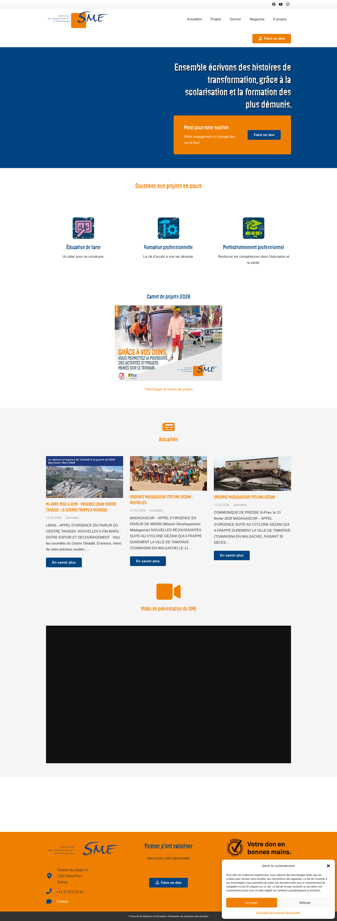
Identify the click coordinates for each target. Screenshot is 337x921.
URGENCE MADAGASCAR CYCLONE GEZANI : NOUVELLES (161, 499)
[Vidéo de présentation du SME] (168, 591)
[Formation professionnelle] (168, 229)
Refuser (305, 902)
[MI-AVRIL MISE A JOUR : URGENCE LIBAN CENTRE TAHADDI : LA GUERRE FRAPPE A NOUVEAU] (84, 477)
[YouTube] (280, 4)
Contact (62, 901)
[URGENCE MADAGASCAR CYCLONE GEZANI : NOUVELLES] (168, 473)
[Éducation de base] (83, 229)
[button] (328, 866)
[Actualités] (168, 427)
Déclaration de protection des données (278, 912)
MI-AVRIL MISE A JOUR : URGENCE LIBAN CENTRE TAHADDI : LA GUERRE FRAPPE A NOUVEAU (81, 507)
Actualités (72, 517)
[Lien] (78, 19)
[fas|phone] (51, 892)
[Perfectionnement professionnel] (253, 229)
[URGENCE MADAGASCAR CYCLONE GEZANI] (252, 473)
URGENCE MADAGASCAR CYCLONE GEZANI (244, 497)
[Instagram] (287, 4)
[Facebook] (273, 4)
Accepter (251, 902)
